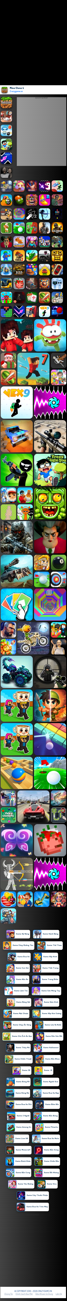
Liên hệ (59, 1293)
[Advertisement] (33, 1250)
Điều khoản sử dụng (44, 1293)
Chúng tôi (8, 1293)
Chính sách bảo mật (24, 1293)
